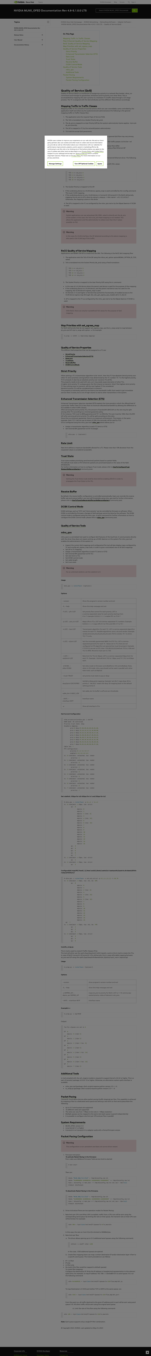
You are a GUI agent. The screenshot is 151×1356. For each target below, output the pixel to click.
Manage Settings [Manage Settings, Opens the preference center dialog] (55, 164)
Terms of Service (81, 153)
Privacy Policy (86, 151)
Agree (99, 164)
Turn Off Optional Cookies (84, 164)
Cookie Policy (99, 151)
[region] (76, 152)
